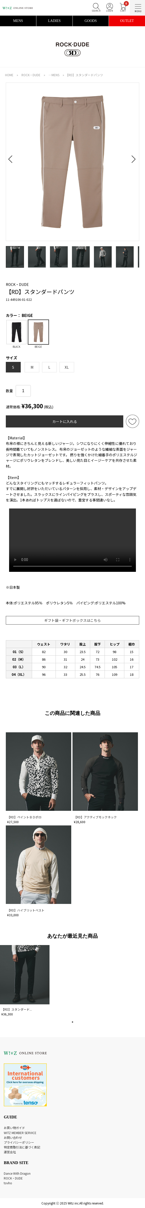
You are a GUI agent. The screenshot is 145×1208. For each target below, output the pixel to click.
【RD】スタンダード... (16, 1009)
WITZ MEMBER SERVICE (20, 1133)
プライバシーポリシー (19, 1142)
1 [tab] (72, 1022)
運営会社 (10, 1152)
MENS (18, 21)
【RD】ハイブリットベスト (25, 910)
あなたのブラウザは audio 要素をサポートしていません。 (72, 540)
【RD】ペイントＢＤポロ (24, 817)
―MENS (54, 75)
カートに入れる (64, 421)
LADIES (54, 21)
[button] (11, 156)
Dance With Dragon (17, 1173)
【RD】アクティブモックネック (95, 817)
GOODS (91, 21)
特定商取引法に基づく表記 (22, 1147)
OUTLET (127, 21)
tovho (8, 1183)
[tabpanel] (25, 981)
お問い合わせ (13, 1137)
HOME (9, 75)
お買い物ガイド (14, 1127)
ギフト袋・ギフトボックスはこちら (72, 620)
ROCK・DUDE (30, 75)
